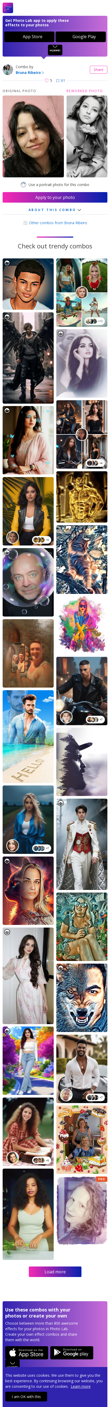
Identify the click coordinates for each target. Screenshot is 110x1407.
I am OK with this (26, 1396)
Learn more (81, 1386)
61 (60, 80)
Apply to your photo (55, 197)
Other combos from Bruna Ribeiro (55, 222)
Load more (55, 1272)
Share (98, 69)
